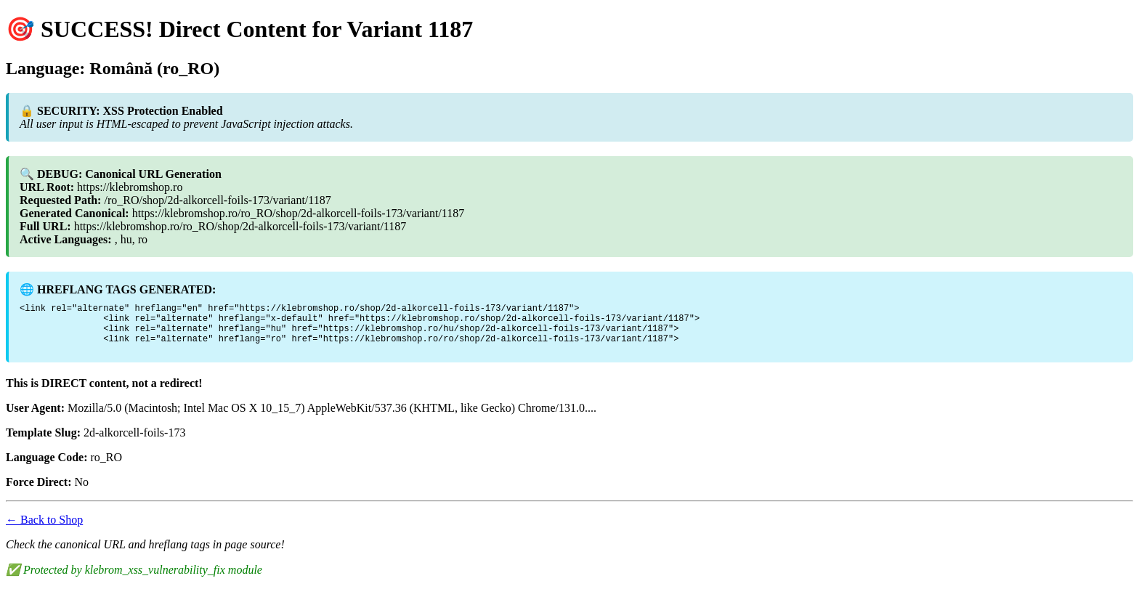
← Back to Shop (44, 528)
